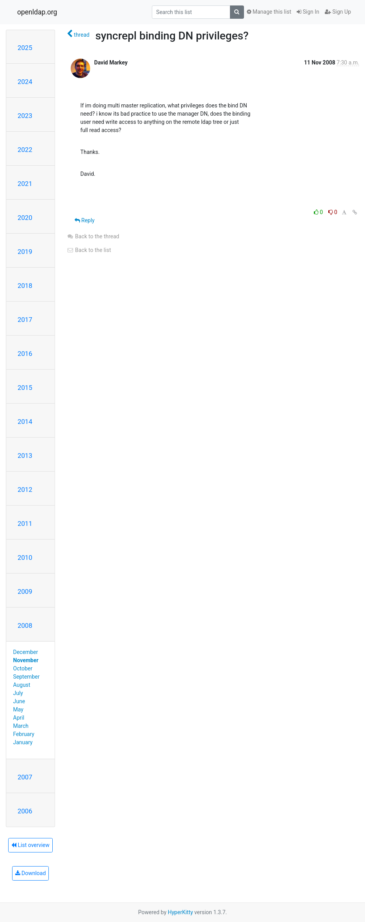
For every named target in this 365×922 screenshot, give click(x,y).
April (19, 718)
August (21, 685)
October (22, 668)
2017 (25, 319)
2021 (25, 184)
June (19, 701)
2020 (25, 218)
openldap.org (37, 12)
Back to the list (89, 250)
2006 (25, 811)
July (18, 693)
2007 (25, 777)
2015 (25, 387)
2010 (25, 557)
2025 (25, 48)
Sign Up (338, 12)
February (23, 734)
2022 (25, 150)
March (21, 726)
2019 (25, 252)
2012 (25, 489)
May (18, 709)
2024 (25, 82)
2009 (25, 591)
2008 (25, 625)
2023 (25, 116)
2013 (25, 455)
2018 (25, 285)
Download (30, 873)
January (23, 742)
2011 (25, 523)
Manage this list (269, 12)
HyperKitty (180, 912)
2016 (25, 353)
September (26, 677)
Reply (84, 220)
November (26, 660)
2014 (25, 421)
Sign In (308, 12)
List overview (30, 845)
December (25, 652)
